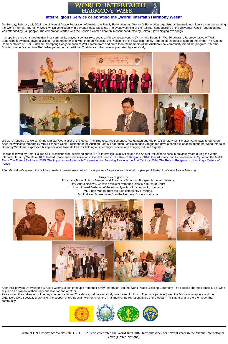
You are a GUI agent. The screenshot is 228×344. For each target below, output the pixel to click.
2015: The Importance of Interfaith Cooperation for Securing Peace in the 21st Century (94, 160)
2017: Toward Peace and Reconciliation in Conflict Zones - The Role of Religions (89, 157)
